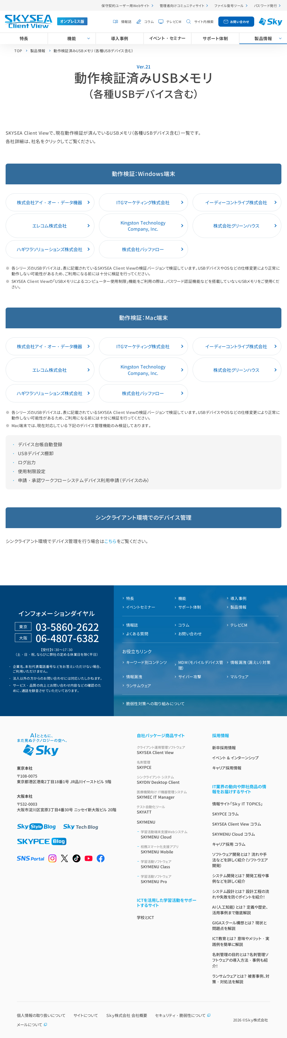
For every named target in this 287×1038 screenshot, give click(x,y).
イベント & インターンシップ (235, 757)
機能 (71, 38)
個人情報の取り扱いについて (41, 1015)
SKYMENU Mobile (170, 849)
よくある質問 (137, 633)
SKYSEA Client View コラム (236, 824)
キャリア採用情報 (226, 768)
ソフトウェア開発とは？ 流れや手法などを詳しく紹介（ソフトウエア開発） (240, 859)
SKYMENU (146, 822)
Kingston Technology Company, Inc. (143, 225)
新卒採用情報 (224, 747)
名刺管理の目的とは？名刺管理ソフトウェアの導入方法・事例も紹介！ (240, 960)
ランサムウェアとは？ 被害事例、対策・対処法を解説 (240, 978)
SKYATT (168, 809)
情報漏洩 (134, 676)
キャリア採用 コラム (228, 844)
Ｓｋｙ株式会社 (256, 1020)
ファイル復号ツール (229, 5)
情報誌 (126, 21)
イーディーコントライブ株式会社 (236, 202)
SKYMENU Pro (170, 879)
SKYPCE (168, 765)
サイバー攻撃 (190, 676)
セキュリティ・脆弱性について (183, 1015)
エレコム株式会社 (49, 225)
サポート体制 (215, 38)
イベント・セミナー (167, 38)
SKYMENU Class (170, 864)
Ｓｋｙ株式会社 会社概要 (126, 1015)
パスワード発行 (265, 5)
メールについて (32, 1024)
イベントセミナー (141, 607)
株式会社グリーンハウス (236, 225)
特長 (24, 38)
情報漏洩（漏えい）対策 (250, 662)
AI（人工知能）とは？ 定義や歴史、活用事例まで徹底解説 (240, 909)
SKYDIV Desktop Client (168, 780)
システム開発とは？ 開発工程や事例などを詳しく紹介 (240, 878)
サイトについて (85, 1015)
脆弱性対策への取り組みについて (155, 703)
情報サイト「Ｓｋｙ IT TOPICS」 (237, 803)
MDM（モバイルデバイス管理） (200, 665)
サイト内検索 (204, 21)
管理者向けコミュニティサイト (182, 5)
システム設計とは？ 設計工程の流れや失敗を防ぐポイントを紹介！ (240, 894)
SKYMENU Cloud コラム (233, 834)
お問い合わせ (239, 21)
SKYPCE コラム (225, 814)
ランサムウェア (138, 685)
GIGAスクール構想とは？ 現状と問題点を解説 (239, 925)
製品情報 (238, 607)
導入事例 (119, 38)
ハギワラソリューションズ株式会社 (49, 249)
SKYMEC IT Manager (168, 794)
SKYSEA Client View (168, 750)
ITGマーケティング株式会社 (143, 202)
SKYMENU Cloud (170, 834)
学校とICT (145, 917)
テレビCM (173, 21)
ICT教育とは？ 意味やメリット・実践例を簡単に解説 (240, 941)
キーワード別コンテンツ (146, 662)
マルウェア (239, 676)
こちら (110, 541)
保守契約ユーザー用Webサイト (125, 5)
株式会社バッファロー (143, 249)
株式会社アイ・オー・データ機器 (49, 202)
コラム (149, 21)
